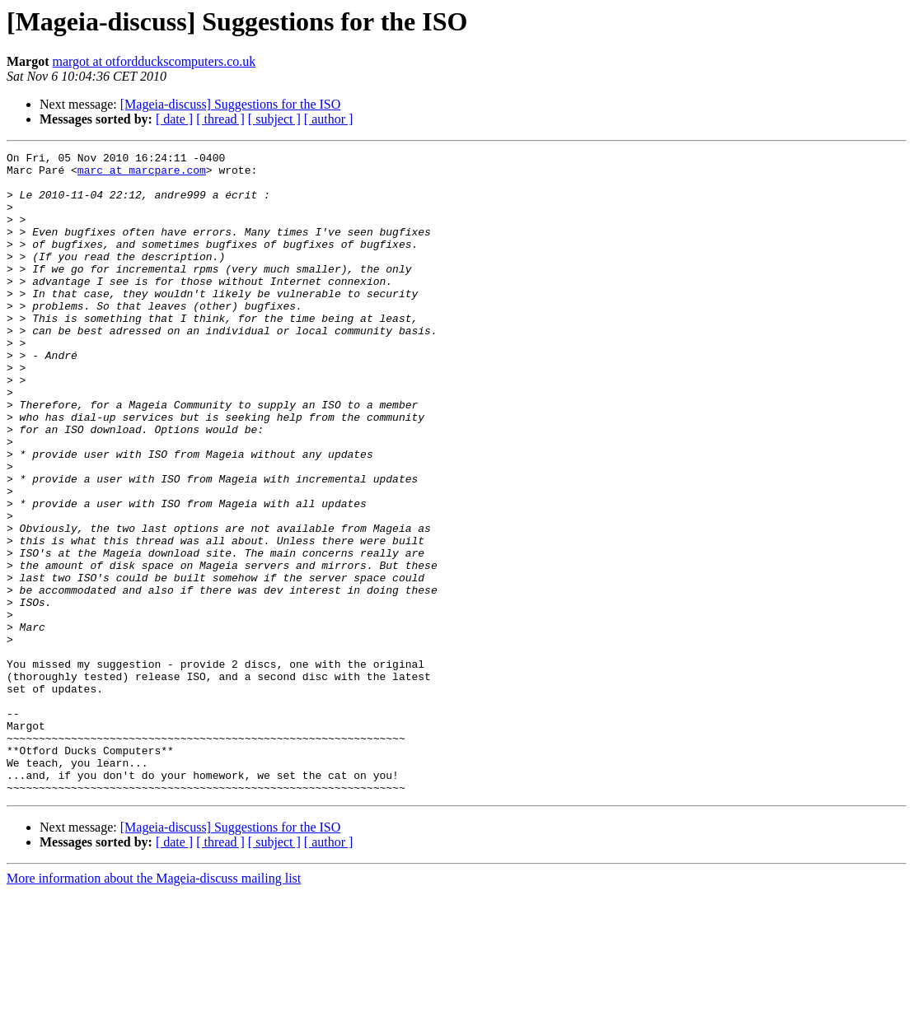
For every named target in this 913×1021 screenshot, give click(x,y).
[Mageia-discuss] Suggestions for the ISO (230, 104)
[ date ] (174, 119)
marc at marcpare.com (141, 174)
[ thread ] (220, 119)
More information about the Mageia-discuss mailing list (154, 1007)
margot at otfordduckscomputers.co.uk (154, 61)
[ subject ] (274, 119)
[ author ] (328, 119)
